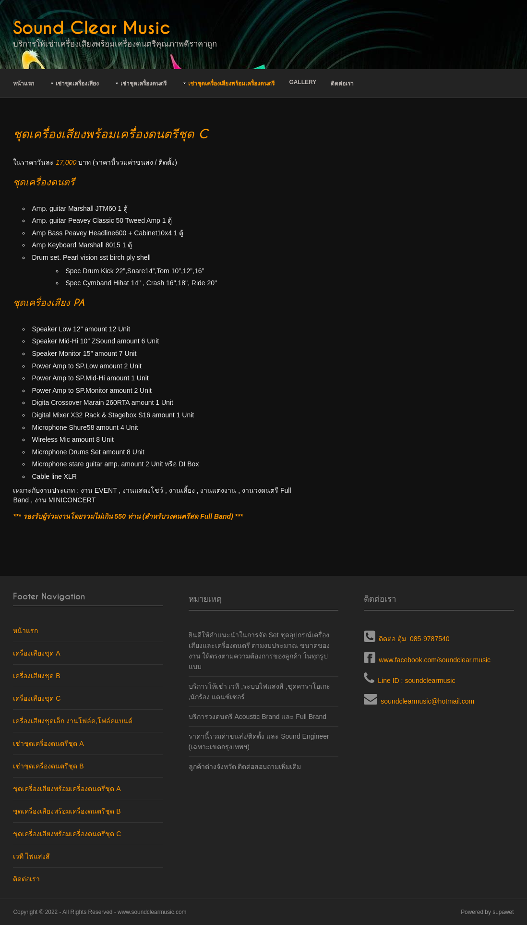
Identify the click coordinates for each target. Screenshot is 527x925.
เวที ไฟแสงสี (31, 856)
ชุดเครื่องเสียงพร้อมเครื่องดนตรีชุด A (66, 788)
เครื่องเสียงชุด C (36, 698)
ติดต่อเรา (342, 83)
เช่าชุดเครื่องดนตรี (143, 83)
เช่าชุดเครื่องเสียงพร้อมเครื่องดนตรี (231, 83)
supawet (503, 912)
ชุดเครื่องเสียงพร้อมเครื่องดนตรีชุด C (67, 834)
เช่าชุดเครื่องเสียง (77, 83)
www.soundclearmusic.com (152, 912)
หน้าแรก (23, 83)
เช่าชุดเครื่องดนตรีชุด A (48, 743)
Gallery (302, 82)
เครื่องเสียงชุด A (36, 653)
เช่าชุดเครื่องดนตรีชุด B (48, 766)
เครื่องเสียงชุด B (36, 676)
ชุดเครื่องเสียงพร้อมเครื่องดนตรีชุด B (66, 811)
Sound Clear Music (91, 28)
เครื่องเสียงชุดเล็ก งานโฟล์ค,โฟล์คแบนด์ (72, 721)
